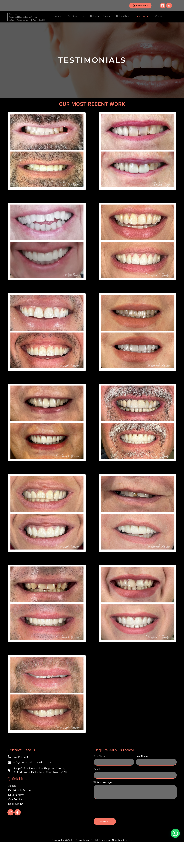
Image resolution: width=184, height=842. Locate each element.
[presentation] (117, 807)
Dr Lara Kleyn (123, 16)
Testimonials (142, 16)
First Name (100, 756)
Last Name (142, 756)
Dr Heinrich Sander (100, 16)
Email (97, 768)
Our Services (76, 16)
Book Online (15, 803)
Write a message (103, 781)
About (58, 16)
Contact (159, 16)
